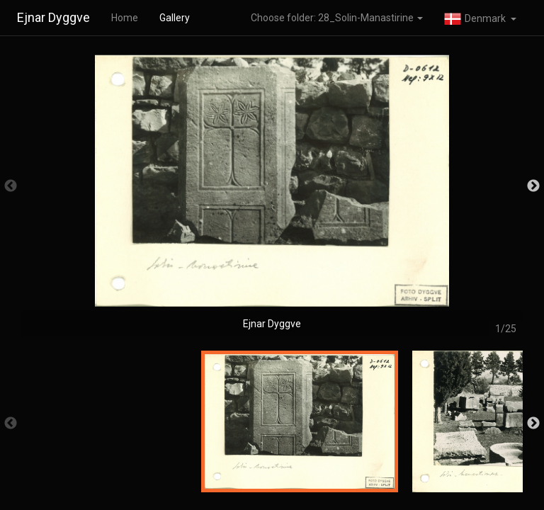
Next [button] (533, 186)
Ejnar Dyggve (53, 17)
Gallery (174, 17)
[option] (272, 193)
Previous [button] (11, 186)
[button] (480, 17)
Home (124, 17)
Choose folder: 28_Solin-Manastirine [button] (337, 17)
